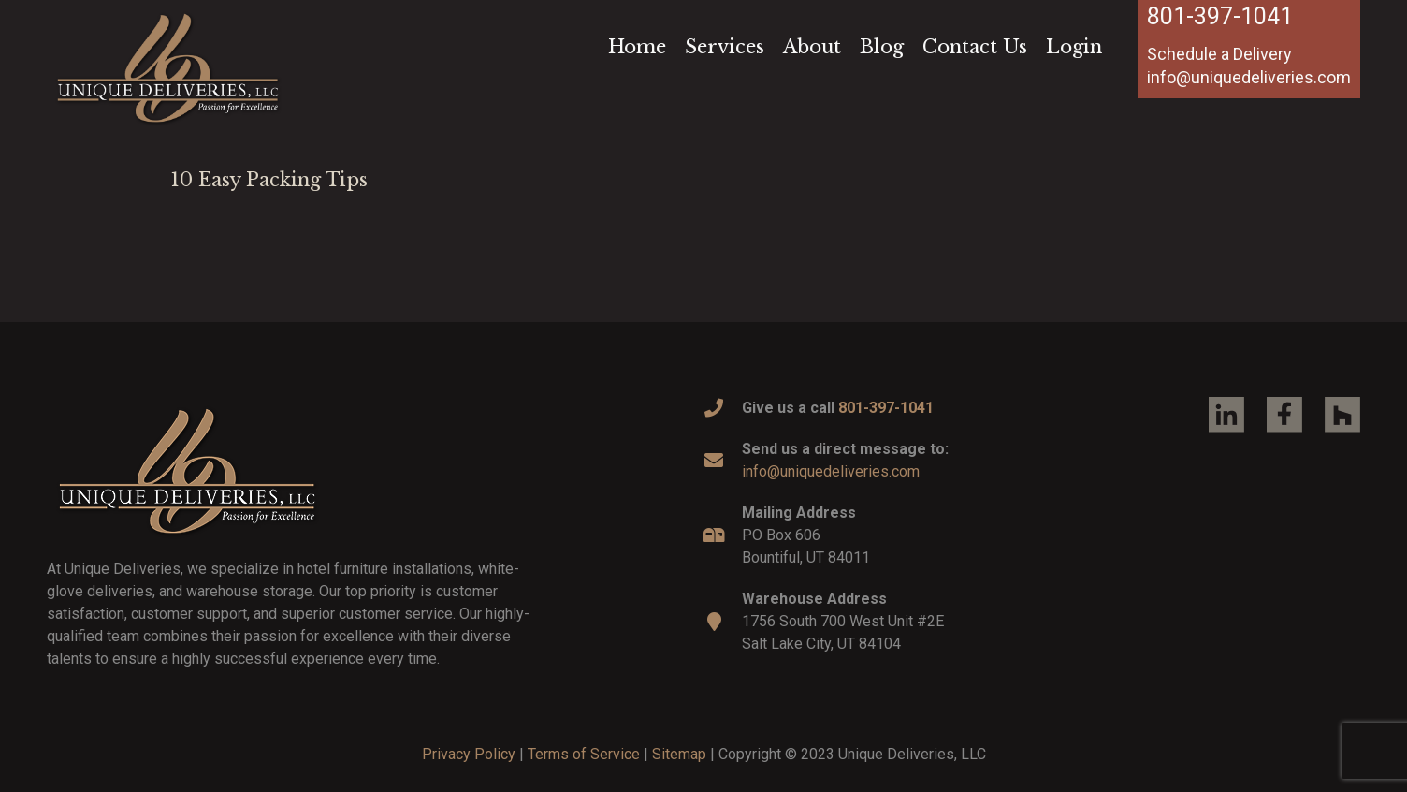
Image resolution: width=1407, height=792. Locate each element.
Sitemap (679, 754)
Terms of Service (584, 754)
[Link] (168, 67)
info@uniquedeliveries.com (831, 471)
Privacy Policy (468, 754)
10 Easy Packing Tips (269, 180)
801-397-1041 (1220, 16)
